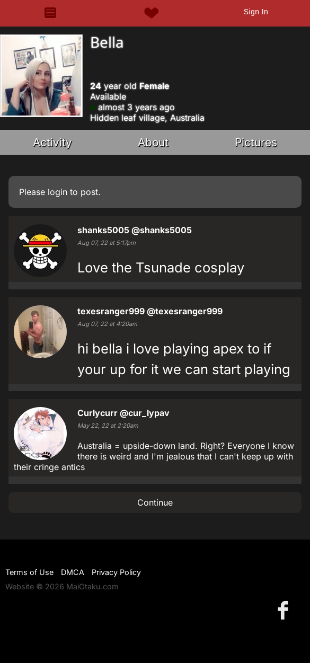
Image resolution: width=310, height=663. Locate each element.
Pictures (256, 142)
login (57, 192)
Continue (155, 502)
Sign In (256, 11)
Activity (52, 142)
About (153, 142)
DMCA (72, 572)
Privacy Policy (116, 572)
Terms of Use (29, 572)
